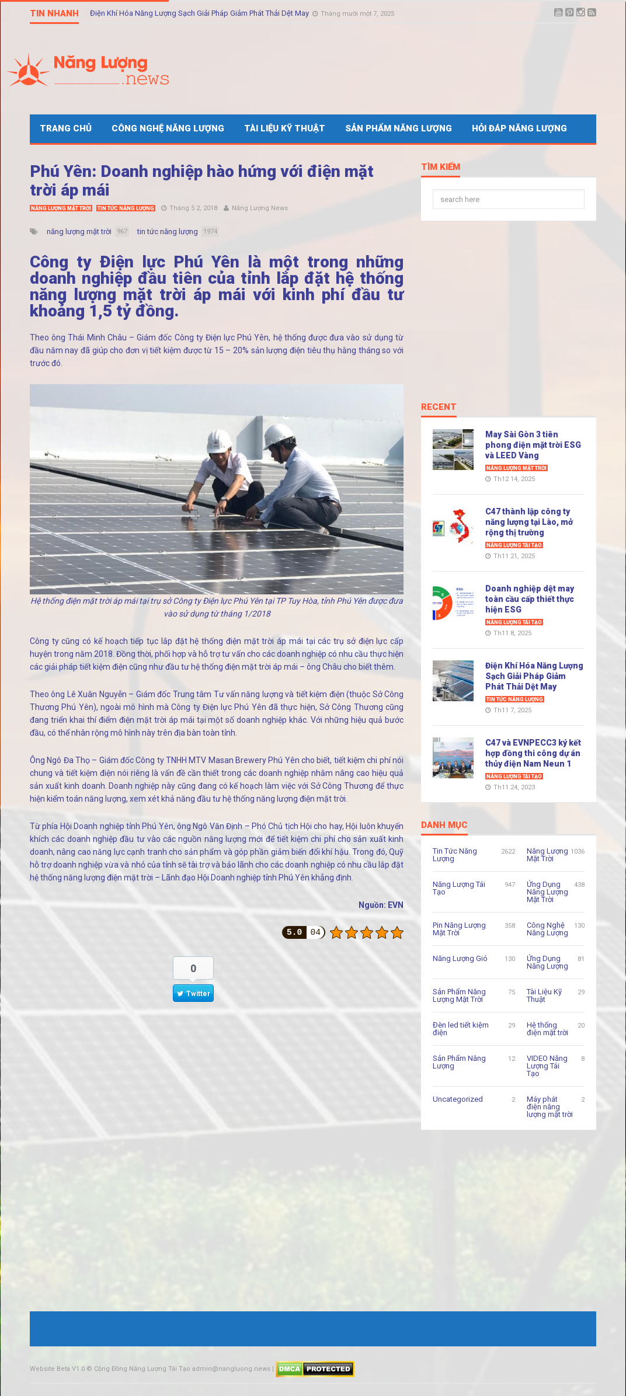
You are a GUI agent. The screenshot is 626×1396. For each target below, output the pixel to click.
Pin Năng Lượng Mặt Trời (459, 929)
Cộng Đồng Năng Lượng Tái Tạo (142, 1369)
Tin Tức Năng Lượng (126, 208)
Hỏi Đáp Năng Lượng (519, 128)
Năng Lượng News (260, 208)
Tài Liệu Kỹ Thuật (284, 128)
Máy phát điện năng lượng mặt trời (550, 1106)
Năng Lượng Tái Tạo (514, 545)
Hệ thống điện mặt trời (547, 1028)
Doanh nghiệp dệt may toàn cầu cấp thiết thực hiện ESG (529, 599)
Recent (439, 407)
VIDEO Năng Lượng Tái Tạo (547, 1065)
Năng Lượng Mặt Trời (61, 208)
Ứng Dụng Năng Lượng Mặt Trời (547, 891)
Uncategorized (458, 1099)
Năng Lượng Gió (460, 958)
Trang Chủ (66, 128)
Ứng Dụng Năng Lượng (547, 962)
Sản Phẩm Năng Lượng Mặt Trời (459, 995)
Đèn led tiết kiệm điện (461, 1028)
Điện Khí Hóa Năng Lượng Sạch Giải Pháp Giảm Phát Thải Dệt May (200, 13)
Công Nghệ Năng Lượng (168, 128)
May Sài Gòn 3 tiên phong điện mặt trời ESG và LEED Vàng (533, 445)
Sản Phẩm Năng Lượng (398, 128)
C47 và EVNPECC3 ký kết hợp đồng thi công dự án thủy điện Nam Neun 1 (533, 753)
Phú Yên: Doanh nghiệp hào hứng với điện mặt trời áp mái (202, 181)
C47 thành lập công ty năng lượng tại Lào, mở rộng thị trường (529, 522)
